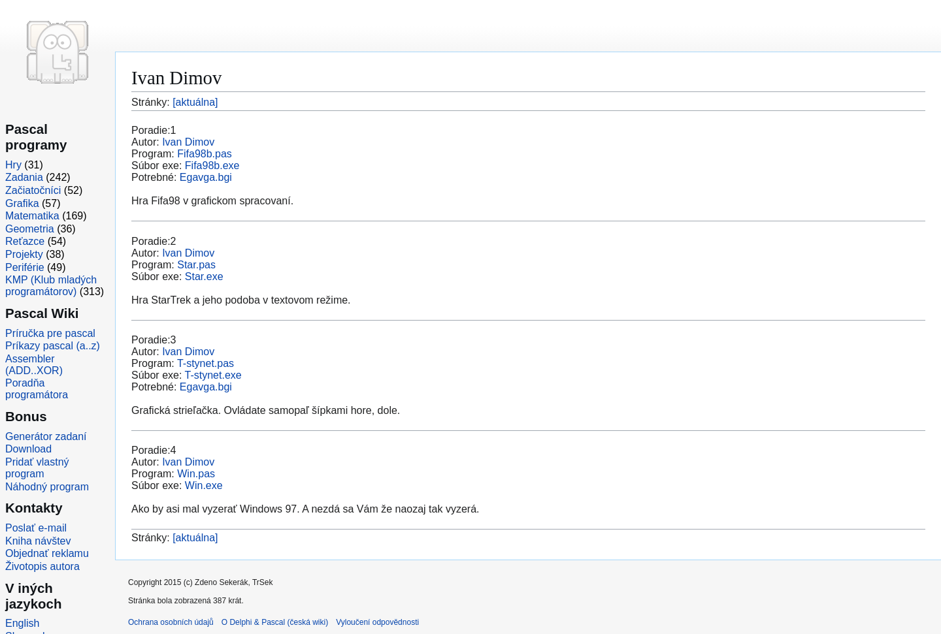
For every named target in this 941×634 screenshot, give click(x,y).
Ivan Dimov (188, 142)
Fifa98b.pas (204, 153)
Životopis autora (42, 566)
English (22, 623)
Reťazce (24, 241)
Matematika (32, 215)
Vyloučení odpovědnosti (377, 622)
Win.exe (204, 485)
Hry (13, 164)
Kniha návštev (38, 541)
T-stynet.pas (205, 363)
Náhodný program (47, 486)
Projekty (24, 254)
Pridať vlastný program (37, 467)
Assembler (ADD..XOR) (34, 364)
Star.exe (204, 276)
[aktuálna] (195, 102)
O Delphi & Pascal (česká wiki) (275, 622)
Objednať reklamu (47, 553)
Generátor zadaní (46, 436)
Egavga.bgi (206, 177)
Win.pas (196, 473)
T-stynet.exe (213, 375)
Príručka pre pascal (50, 333)
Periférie (24, 267)
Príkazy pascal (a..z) (52, 345)
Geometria (29, 228)
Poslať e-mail (36, 527)
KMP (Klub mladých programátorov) (51, 285)
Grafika (22, 203)
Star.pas (196, 264)
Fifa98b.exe (212, 165)
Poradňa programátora (36, 388)
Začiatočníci (33, 190)
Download (28, 448)
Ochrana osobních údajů (171, 622)
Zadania (24, 177)
